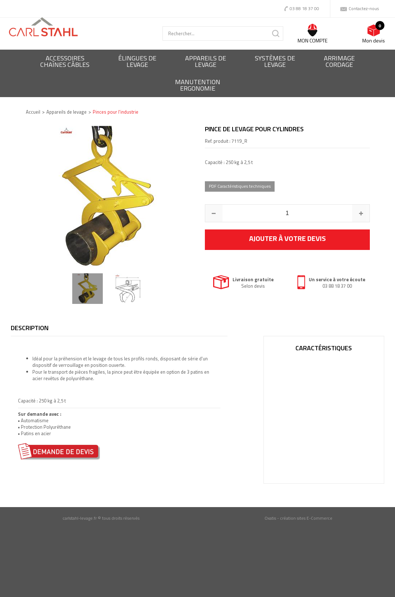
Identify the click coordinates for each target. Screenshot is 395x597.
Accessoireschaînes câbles (64, 61)
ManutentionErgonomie (197, 85)
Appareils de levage (66, 111)
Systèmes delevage (275, 61)
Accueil (33, 111)
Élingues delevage (137, 61)
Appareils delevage (205, 61)
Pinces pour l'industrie (115, 111)
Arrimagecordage (339, 61)
